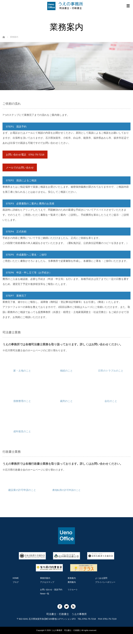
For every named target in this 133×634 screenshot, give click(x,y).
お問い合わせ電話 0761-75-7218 (25, 154)
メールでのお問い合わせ (20, 167)
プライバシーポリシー (105, 582)
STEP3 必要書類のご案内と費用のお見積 (30, 203)
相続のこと (66, 370)
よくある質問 (101, 578)
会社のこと (111, 401)
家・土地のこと (22, 370)
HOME (16, 578)
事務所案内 (45, 578)
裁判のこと (66, 401)
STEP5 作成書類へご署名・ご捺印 (26, 254)
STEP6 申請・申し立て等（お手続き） (29, 272)
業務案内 (72, 578)
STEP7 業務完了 (16, 295)
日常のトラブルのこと (110, 370)
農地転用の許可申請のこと (66, 490)
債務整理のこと (22, 401)
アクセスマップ (47, 582)
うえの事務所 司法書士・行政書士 (66, 630)
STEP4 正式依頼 (16, 231)
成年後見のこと (22, 431)
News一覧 (44, 593)
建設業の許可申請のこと (22, 489)
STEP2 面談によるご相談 (21, 180)
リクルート (73, 589)
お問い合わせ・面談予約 (51, 589)
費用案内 (72, 582)
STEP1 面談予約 (16, 126)
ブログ (16, 582)
